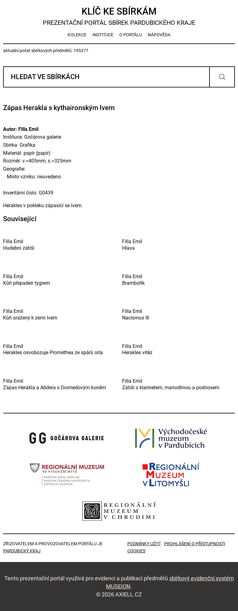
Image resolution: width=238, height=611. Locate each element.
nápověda (159, 34)
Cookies (136, 550)
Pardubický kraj (22, 550)
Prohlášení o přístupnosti (194, 543)
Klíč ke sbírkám (119, 16)
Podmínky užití (144, 543)
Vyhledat (222, 76)
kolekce (77, 34)
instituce (102, 34)
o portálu (130, 34)
